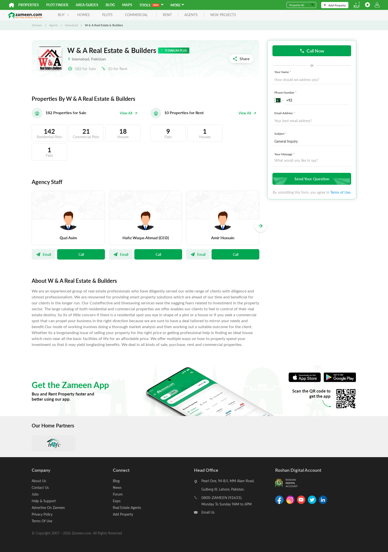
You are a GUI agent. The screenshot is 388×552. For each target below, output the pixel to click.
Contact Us (40, 487)
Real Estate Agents (127, 507)
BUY (63, 14)
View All (129, 113)
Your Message (284, 154)
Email (43, 254)
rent (167, 15)
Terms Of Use (42, 521)
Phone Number (285, 92)
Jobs (35, 494)
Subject (281, 133)
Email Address (285, 112)
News (117, 487)
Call (81, 254)
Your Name (283, 71)
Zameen (37, 25)
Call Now (312, 51)
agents (191, 15)
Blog (110, 4)
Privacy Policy (42, 514)
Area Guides (87, 4)
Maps (127, 4)
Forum (118, 494)
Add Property (335, 5)
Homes (83, 14)
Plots (107, 14)
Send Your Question (311, 178)
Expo (117, 501)
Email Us (208, 512)
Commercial (136, 14)
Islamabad (71, 25)
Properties (28, 4)
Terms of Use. (340, 192)
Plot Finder (57, 4)
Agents (53, 25)
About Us (39, 480)
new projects (223, 15)
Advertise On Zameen (48, 507)
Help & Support (44, 501)
